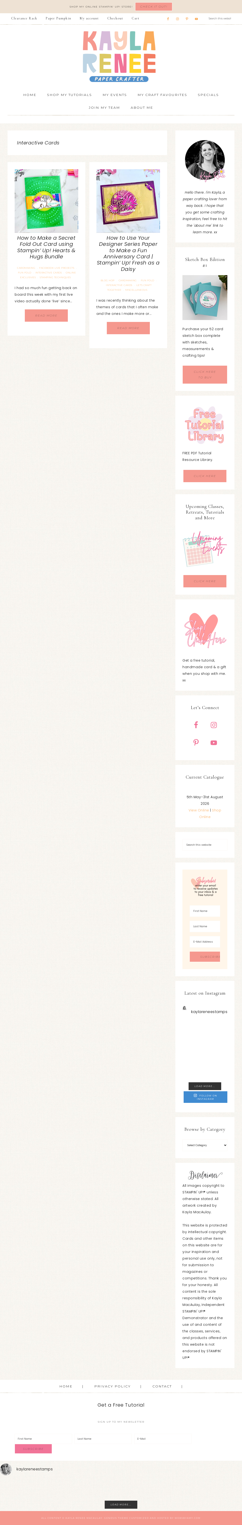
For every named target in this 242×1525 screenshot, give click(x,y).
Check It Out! (153, 6)
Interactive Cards (48, 272)
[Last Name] (205, 926)
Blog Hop (108, 280)
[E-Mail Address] (205, 942)
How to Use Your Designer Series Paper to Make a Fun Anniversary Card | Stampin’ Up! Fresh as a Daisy (128, 253)
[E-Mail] (163, 1439)
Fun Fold (24, 272)
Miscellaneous (136, 289)
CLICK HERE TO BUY (205, 374)
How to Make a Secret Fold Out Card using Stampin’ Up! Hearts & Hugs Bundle (46, 247)
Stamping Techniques (55, 277)
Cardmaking (26, 267)
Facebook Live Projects (56, 267)
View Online (199, 810)
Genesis (110, 1518)
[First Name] (205, 911)
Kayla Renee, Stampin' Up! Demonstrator (121, 56)
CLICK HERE (205, 476)
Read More (46, 315)
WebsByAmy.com (188, 1518)
